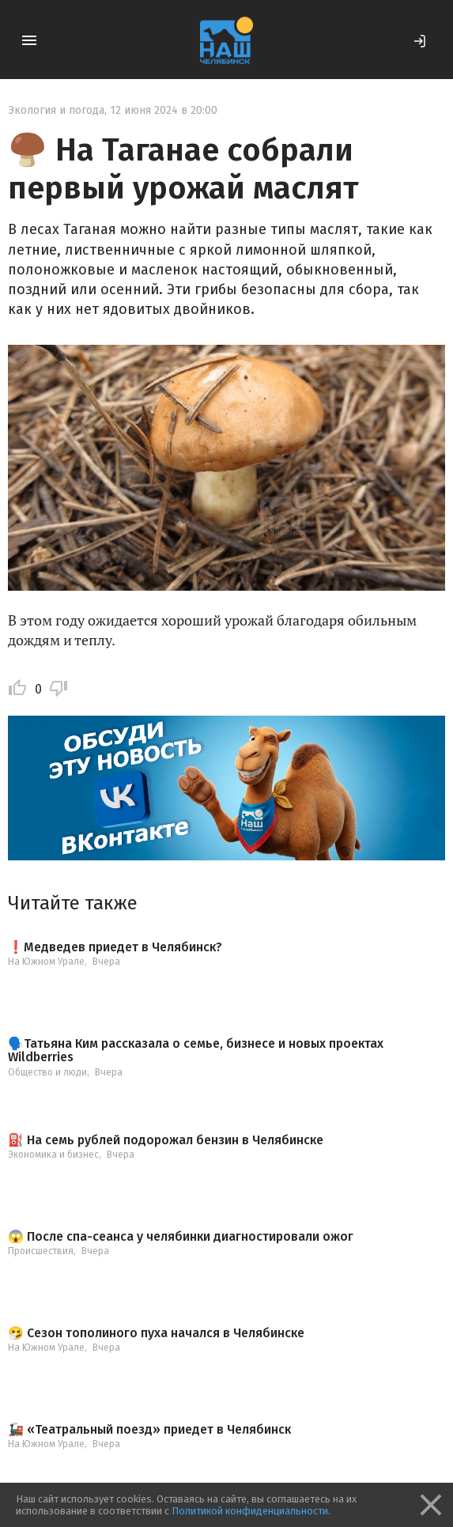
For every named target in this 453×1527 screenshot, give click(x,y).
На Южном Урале (46, 961)
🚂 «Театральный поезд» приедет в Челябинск (149, 1430)
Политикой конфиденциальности (250, 1511)
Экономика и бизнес (53, 1154)
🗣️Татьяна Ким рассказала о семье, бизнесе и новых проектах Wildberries (195, 1050)
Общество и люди (47, 1072)
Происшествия (41, 1251)
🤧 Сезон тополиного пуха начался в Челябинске (156, 1333)
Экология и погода (56, 110)
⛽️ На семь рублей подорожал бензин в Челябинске (165, 1140)
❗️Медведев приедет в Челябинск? (115, 947)
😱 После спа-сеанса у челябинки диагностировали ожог (180, 1237)
